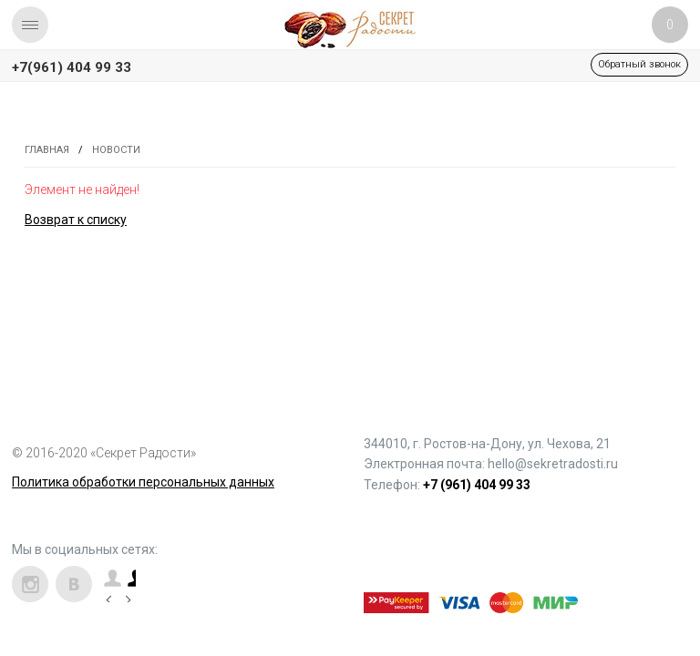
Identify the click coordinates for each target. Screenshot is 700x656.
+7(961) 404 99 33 (71, 67)
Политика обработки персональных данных (143, 482)
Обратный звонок (639, 64)
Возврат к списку (76, 219)
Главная (47, 150)
